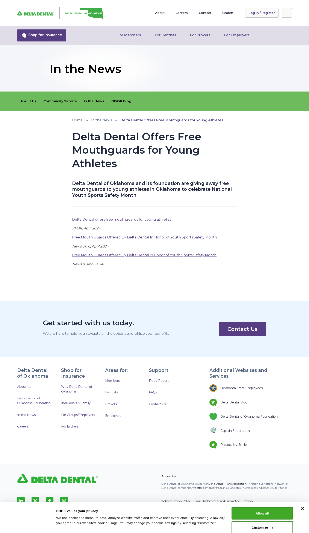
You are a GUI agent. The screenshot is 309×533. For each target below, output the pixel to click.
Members (112, 381)
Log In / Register (262, 13)
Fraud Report (159, 381)
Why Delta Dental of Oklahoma (76, 389)
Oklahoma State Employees (236, 388)
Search (227, 13)
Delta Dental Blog (228, 402)
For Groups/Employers (78, 415)
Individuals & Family (76, 403)
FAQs (153, 392)
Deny (262, 521)
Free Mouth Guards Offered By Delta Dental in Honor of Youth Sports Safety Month (144, 255)
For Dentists (165, 35)
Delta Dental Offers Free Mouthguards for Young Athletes (171, 120)
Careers (182, 13)
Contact (205, 13)
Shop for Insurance (41, 35)
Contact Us (242, 329)
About (160, 13)
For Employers (237, 35)
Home (77, 120)
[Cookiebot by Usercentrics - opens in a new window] (28, 524)
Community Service (62, 101)
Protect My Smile (228, 445)
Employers (113, 416)
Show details (66, 514)
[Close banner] (302, 488)
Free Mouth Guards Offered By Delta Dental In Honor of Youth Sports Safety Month (144, 237)
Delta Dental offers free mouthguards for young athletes (121, 219)
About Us (29, 101)
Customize (262, 507)
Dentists (111, 392)
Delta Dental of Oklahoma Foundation (34, 400)
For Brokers (200, 35)
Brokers (111, 404)
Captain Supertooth (229, 430)
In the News (97, 101)
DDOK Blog (126, 101)
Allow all (262, 493)
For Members (129, 35)
